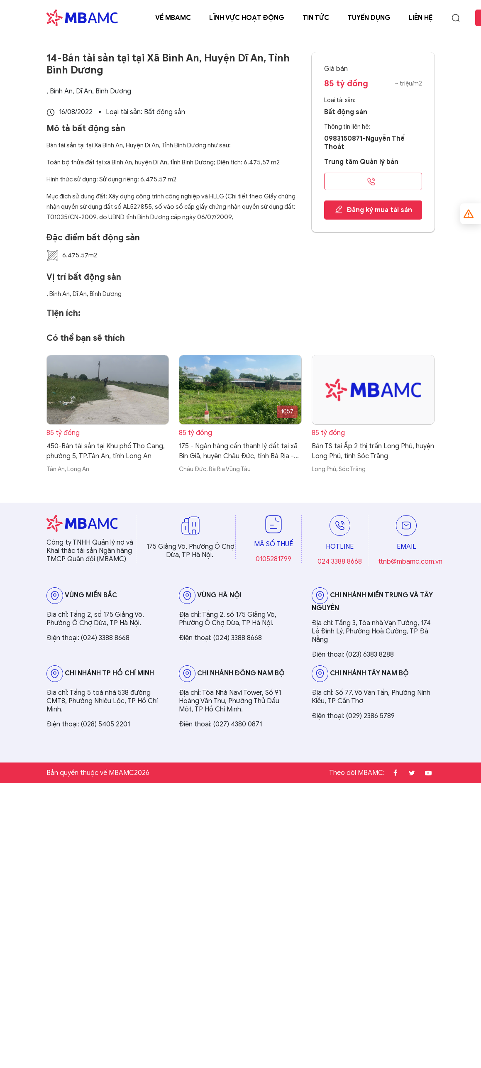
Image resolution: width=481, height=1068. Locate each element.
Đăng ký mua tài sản (373, 209)
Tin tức (316, 18)
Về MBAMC (173, 18)
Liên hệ (420, 18)
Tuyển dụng (369, 18)
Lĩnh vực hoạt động (246, 18)
